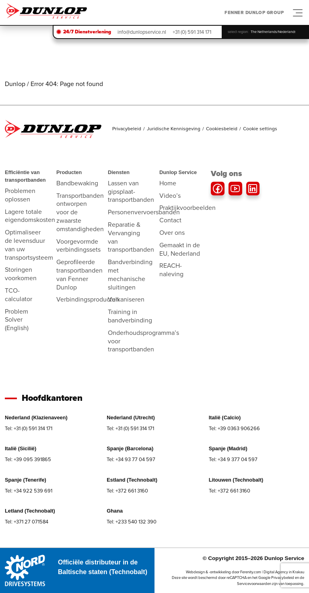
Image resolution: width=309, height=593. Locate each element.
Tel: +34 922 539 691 (28, 491)
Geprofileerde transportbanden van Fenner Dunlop (79, 274)
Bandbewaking (77, 183)
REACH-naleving (171, 270)
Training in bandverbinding (130, 316)
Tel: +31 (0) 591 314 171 (28, 428)
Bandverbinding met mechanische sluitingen (130, 274)
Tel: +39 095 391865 (28, 459)
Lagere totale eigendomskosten (30, 216)
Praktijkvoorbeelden (187, 207)
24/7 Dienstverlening (87, 31)
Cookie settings (260, 128)
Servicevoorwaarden (254, 584)
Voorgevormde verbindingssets (78, 245)
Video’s (170, 195)
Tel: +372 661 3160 (127, 491)
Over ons (172, 232)
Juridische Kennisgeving (173, 128)
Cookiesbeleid (221, 128)
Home (167, 183)
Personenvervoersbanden (144, 212)
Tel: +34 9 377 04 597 (233, 459)
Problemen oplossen (20, 195)
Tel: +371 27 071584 (26, 521)
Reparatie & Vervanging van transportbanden (131, 237)
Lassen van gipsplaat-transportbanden (131, 192)
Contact (170, 220)
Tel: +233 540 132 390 (132, 521)
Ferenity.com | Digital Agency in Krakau (272, 572)
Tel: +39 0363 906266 (234, 428)
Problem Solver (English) (17, 320)
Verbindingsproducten (87, 299)
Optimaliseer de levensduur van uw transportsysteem (29, 245)
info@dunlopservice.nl (141, 32)
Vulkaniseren (126, 299)
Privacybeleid (126, 128)
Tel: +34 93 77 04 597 (131, 459)
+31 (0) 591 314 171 (192, 32)
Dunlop (15, 83)
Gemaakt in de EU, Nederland (179, 249)
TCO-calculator (18, 295)
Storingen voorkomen (21, 274)
